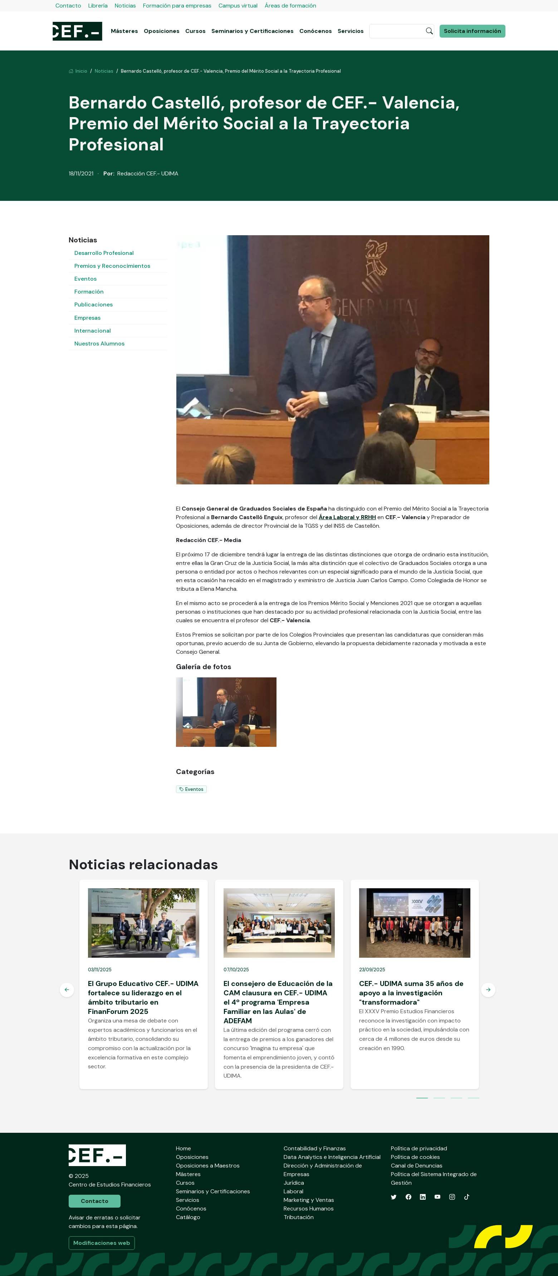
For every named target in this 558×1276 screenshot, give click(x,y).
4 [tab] (473, 1099)
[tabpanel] (143, 984)
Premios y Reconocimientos (112, 266)
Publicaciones (93, 304)
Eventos (85, 278)
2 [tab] (439, 1099)
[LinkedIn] (423, 1197)
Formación (89, 291)
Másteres (124, 31)
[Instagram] (452, 1197)
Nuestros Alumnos (99, 343)
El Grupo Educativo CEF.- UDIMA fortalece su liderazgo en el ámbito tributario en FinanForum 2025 (143, 997)
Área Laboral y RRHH (347, 517)
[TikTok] (467, 1197)
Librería (98, 5)
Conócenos (315, 31)
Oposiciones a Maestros (208, 1165)
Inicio (78, 71)
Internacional (92, 330)
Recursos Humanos (309, 1208)
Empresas (87, 318)
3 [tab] (456, 1099)
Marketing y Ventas (309, 1200)
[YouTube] (437, 1197)
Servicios (351, 31)
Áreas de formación (290, 5)
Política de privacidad (419, 1148)
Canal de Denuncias (416, 1165)
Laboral (293, 1191)
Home (183, 1148)
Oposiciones (162, 31)
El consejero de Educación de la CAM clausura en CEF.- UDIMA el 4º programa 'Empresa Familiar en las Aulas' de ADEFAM (278, 1002)
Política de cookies (415, 1157)
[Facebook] (408, 1197)
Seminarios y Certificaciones (252, 31)
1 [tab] (422, 1099)
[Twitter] (394, 1197)
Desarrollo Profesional (104, 253)
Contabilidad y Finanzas (315, 1148)
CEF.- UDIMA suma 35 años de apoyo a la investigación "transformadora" (411, 993)
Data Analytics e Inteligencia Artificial (332, 1157)
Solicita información (472, 31)
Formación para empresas (177, 5)
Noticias (125, 5)
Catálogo (188, 1217)
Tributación (299, 1217)
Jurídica (294, 1182)
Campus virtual (238, 5)
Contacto (68, 5)
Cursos (195, 31)
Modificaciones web (101, 1243)
